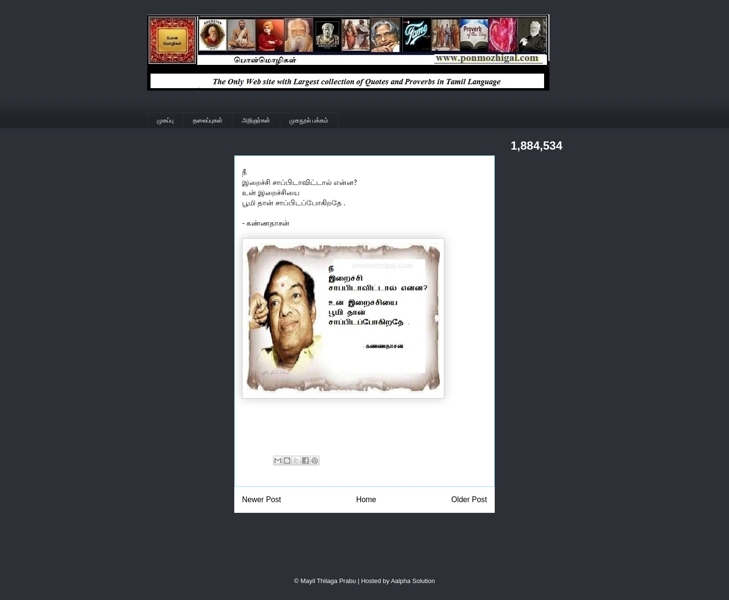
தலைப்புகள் (208, 120)
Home (366, 499)
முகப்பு (165, 120)
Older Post (469, 499)
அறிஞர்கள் (256, 120)
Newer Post (261, 499)
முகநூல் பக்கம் (308, 120)
